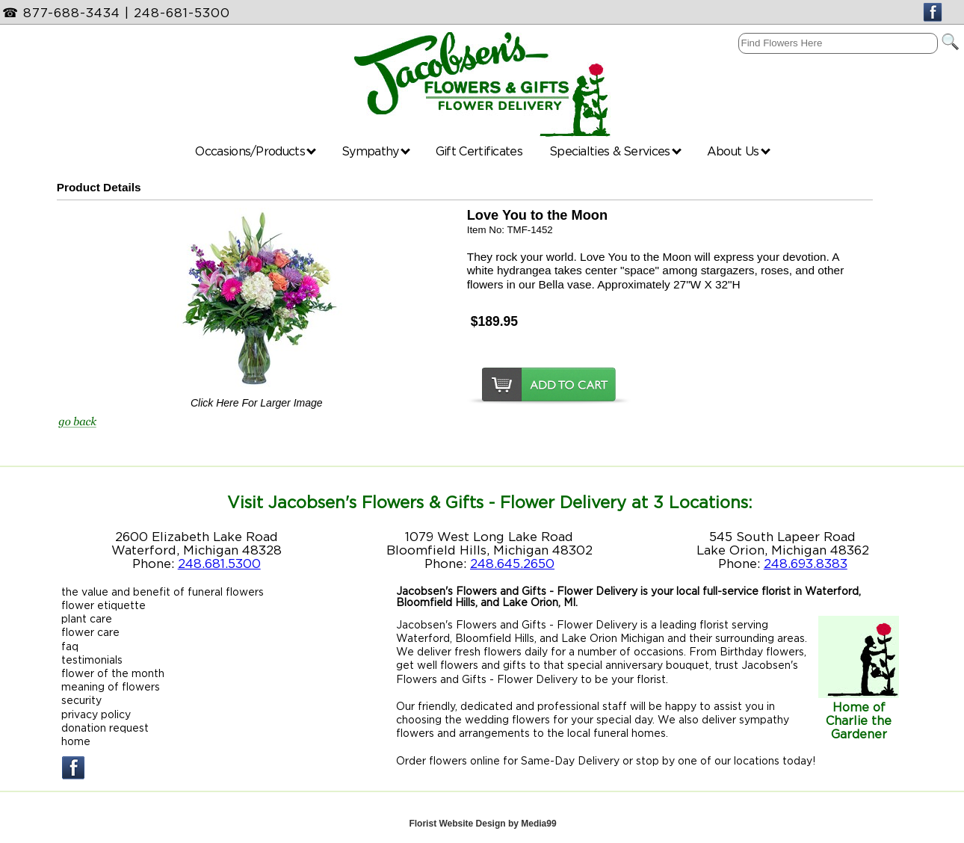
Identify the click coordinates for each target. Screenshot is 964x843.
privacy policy (96, 714)
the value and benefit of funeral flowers (162, 591)
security (81, 699)
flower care (90, 631)
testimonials (92, 659)
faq (69, 646)
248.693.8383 (805, 563)
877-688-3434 (71, 12)
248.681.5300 (219, 563)
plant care (86, 618)
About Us (738, 151)
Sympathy (376, 151)
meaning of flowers (110, 686)
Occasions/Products (255, 151)
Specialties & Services (615, 151)
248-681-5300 (182, 12)
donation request (105, 727)
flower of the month (112, 673)
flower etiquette (103, 605)
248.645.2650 (512, 563)
